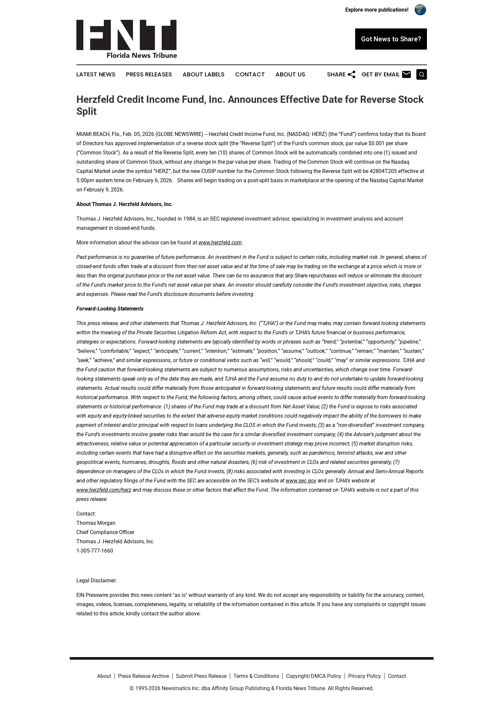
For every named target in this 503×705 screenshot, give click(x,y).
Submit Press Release (201, 676)
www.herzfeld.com (220, 242)
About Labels (204, 74)
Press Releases (149, 74)
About (104, 676)
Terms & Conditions (256, 676)
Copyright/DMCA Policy (313, 676)
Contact (250, 74)
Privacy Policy (364, 676)
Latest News (95, 74)
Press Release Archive (143, 676)
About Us (290, 74)
